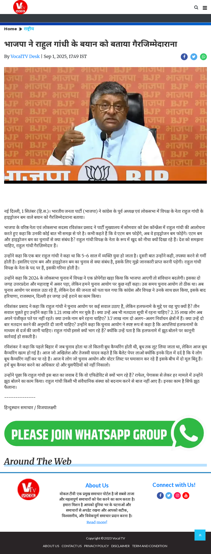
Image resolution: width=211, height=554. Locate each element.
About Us (97, 485)
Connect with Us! (174, 484)
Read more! (97, 522)
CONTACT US (72, 546)
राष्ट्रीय (29, 28)
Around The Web (38, 461)
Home (10, 28)
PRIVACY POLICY (96, 546)
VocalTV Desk (25, 56)
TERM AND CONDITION (149, 546)
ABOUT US (51, 546)
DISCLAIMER (120, 546)
